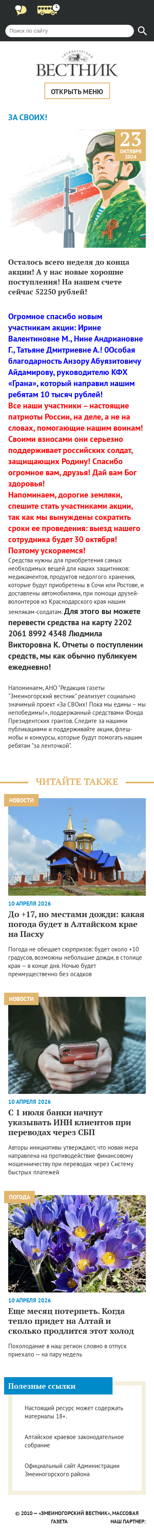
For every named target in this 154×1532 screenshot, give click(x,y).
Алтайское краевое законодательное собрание (74, 1441)
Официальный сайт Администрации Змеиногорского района (72, 1470)
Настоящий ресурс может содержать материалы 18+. (74, 1412)
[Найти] (142, 31)
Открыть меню (77, 91)
